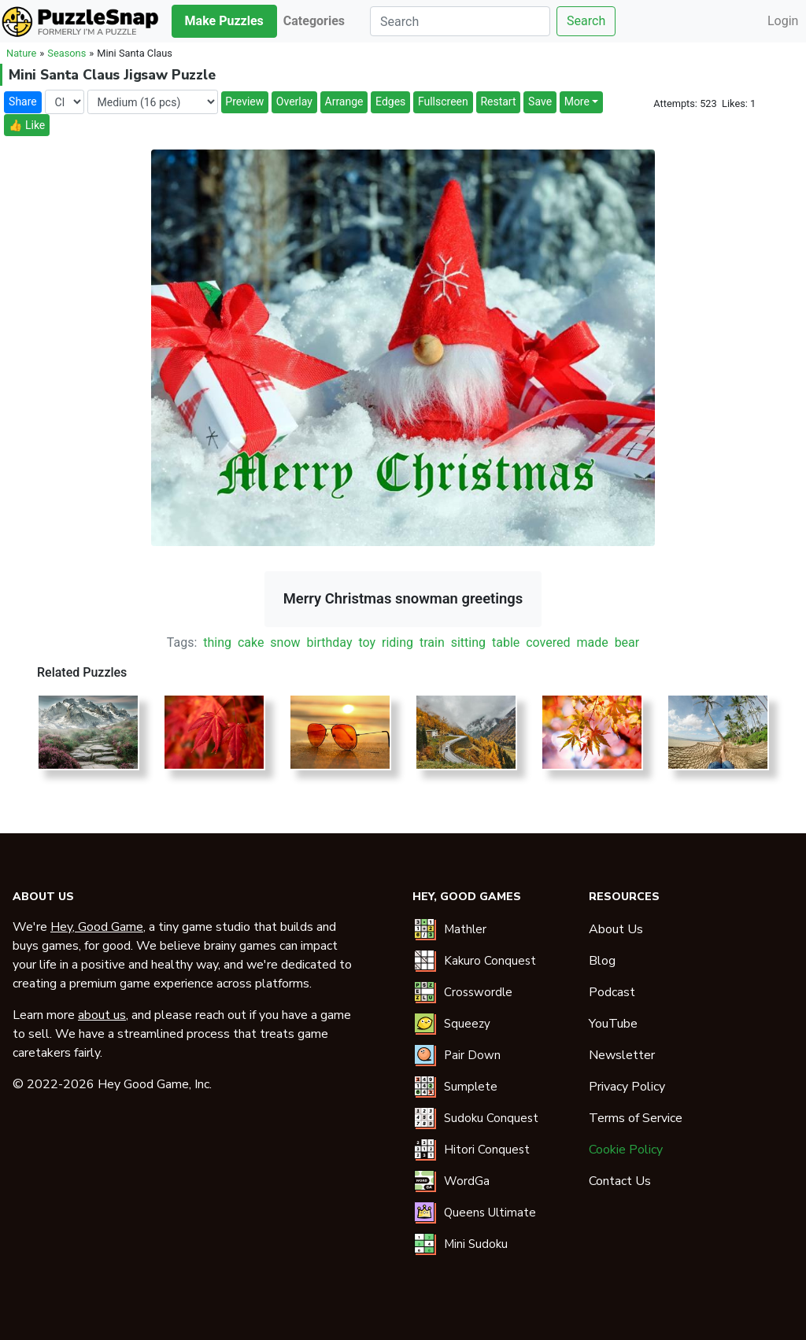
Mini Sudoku (476, 1244)
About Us (616, 929)
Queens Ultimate (490, 1212)
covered (548, 642)
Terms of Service (635, 1118)
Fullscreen (443, 101)
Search (586, 20)
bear (627, 642)
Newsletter (622, 1055)
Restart (498, 101)
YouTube (613, 1023)
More (577, 101)
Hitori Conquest (487, 1149)
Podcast (612, 992)
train (432, 642)
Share (23, 101)
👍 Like (27, 125)
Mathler (465, 929)
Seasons (66, 53)
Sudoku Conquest (491, 1118)
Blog (602, 960)
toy (366, 642)
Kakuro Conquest (490, 961)
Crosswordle (478, 992)
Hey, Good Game (96, 927)
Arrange (344, 101)
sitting (468, 642)
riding (397, 642)
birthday (330, 642)
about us (102, 1015)
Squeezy (467, 1024)
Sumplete (470, 1087)
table (505, 642)
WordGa (467, 1181)
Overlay (294, 101)
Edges (390, 101)
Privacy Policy (627, 1086)
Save (540, 101)
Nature (21, 53)
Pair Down (472, 1055)
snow (285, 642)
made (592, 642)
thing (217, 642)
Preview (244, 101)
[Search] (460, 21)
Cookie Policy (626, 1149)
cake (251, 642)
